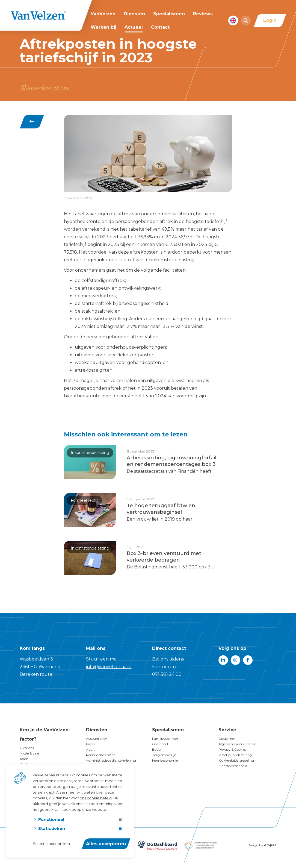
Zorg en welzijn (164, 755)
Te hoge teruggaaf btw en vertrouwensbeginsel (161, 509)
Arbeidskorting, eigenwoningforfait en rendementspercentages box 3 (172, 461)
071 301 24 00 (167, 674)
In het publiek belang (235, 755)
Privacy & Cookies (232, 749)
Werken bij (103, 27)
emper (270, 845)
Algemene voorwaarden (237, 744)
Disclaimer (226, 738)
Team (24, 759)
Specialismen (169, 13)
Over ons (27, 748)
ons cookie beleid (96, 798)
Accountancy (96, 738)
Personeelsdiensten (101, 755)
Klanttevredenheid (232, 766)
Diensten (134, 13)
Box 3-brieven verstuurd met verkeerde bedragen (164, 556)
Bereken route (36, 674)
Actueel (134, 27)
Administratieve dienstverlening (111, 760)
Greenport (160, 744)
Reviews (203, 13)
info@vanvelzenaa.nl (109, 666)
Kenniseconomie (165, 760)
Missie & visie (29, 753)
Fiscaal (91, 744)
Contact (160, 27)
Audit (90, 749)
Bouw (157, 749)
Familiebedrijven (165, 738)
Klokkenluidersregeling (236, 760)
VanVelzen (103, 13)
